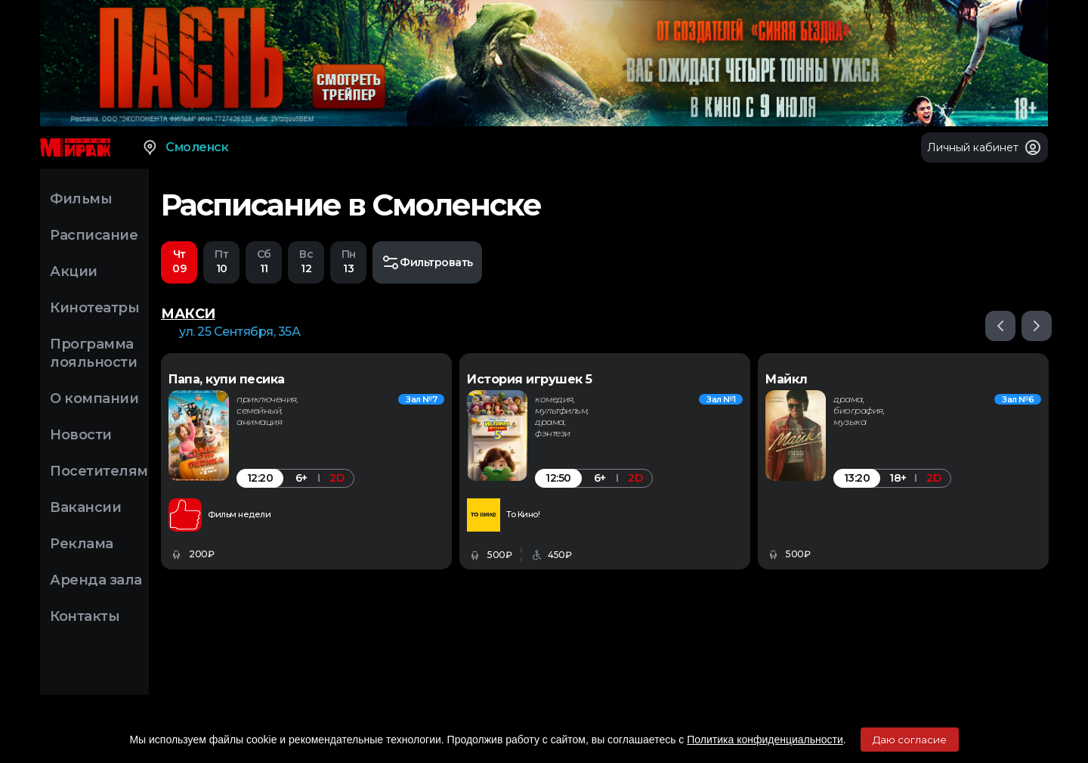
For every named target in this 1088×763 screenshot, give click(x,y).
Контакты (84, 616)
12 (306, 261)
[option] (306, 462)
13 (348, 261)
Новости (81, 434)
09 (179, 261)
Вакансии (85, 507)
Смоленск (184, 147)
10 (221, 261)
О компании (94, 398)
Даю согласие (910, 740)
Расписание (94, 235)
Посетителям (99, 471)
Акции (73, 271)
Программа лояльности (93, 353)
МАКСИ (188, 314)
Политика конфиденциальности (765, 740)
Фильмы (81, 199)
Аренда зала (96, 580)
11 (264, 261)
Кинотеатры (94, 307)
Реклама (81, 543)
